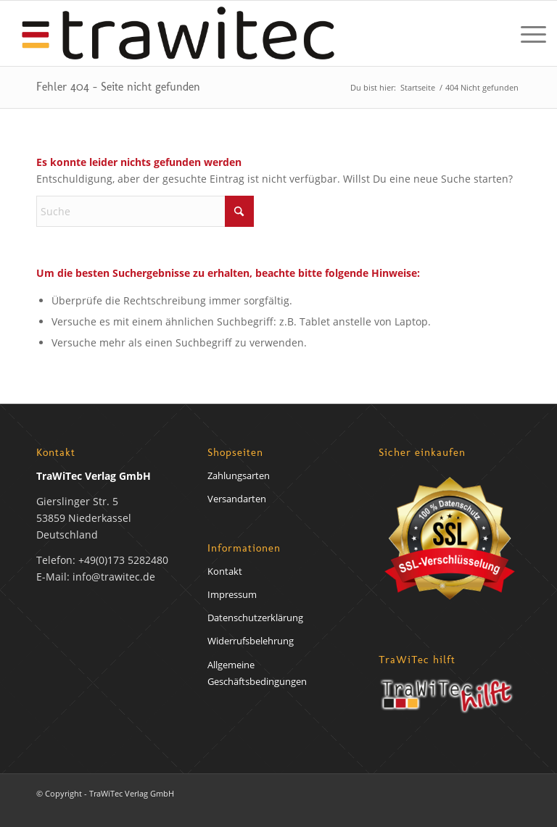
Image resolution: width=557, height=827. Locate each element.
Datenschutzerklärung (255, 617)
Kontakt (224, 571)
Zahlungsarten (238, 475)
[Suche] (145, 211)
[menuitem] (526, 33)
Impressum (232, 594)
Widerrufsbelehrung (250, 640)
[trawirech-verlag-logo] (178, 33)
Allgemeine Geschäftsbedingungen (257, 673)
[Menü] (526, 33)
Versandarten (236, 498)
